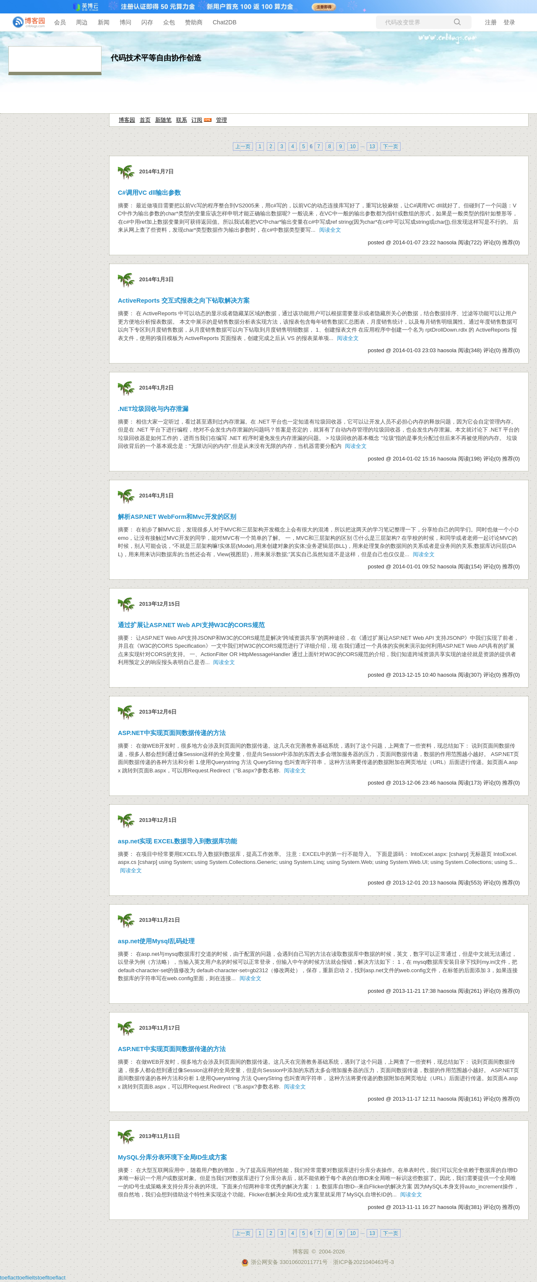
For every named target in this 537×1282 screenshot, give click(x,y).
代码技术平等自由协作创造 (156, 58)
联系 (181, 120)
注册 (491, 22)
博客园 (127, 120)
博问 (125, 22)
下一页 (390, 146)
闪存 (147, 22)
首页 (145, 120)
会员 (60, 22)
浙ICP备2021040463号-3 (363, 1262)
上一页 (242, 146)
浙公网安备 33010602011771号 (284, 1262)
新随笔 (163, 120)
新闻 (103, 22)
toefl (5, 1277)
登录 (509, 22)
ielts (33, 1277)
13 (372, 146)
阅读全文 (330, 230)
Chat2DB (225, 22)
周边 (82, 22)
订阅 (196, 120)
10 (352, 146)
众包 (169, 22)
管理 (221, 120)
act (14, 1277)
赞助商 (194, 22)
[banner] (25, 22)
